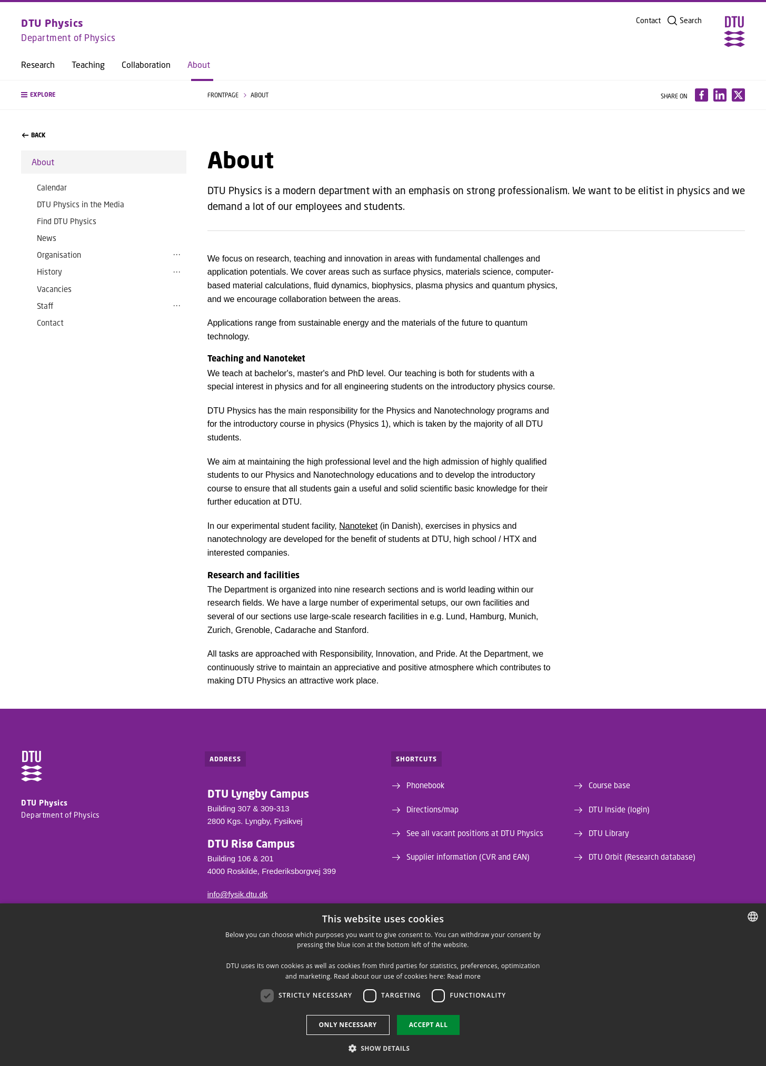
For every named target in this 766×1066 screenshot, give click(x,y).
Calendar (52, 187)
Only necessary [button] (348, 1024)
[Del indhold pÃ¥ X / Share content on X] (738, 95)
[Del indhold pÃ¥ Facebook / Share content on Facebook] (701, 95)
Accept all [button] (428, 1024)
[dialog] (383, 984)
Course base (609, 785)
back (33, 135)
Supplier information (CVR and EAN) (468, 856)
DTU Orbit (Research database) (642, 856)
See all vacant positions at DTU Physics (474, 833)
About (198, 65)
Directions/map (432, 809)
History (49, 271)
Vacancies (54, 289)
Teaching (88, 65)
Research (38, 65)
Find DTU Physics (66, 221)
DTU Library (609, 833)
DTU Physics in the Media (80, 204)
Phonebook (425, 785)
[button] (103, 95)
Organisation (59, 254)
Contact (648, 20)
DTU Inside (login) (619, 809)
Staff (45, 305)
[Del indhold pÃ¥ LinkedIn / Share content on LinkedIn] (720, 95)
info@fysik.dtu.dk (237, 894)
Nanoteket (358, 525)
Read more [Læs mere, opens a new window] (464, 976)
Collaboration (146, 65)
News (46, 238)
